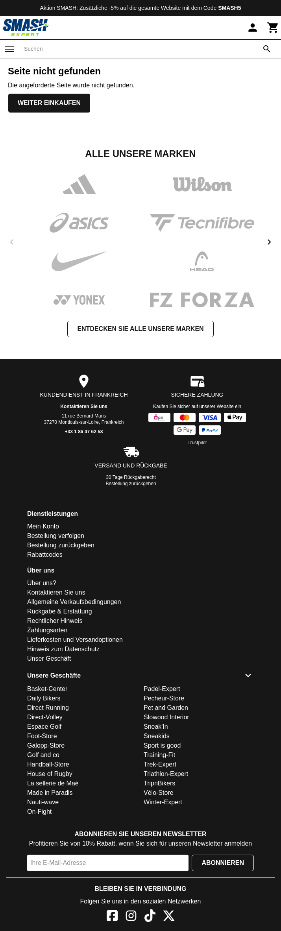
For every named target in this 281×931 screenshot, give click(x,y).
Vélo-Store (159, 792)
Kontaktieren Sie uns (83, 406)
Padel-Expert (162, 688)
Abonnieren (223, 862)
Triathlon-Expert (166, 773)
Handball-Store (48, 764)
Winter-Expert (163, 802)
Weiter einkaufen (49, 103)
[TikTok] (150, 917)
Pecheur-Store (164, 698)
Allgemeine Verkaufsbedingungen (74, 601)
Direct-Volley (45, 717)
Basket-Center (47, 688)
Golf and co (43, 755)
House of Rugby (49, 773)
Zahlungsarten (47, 630)
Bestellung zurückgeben (131, 483)
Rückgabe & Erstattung (59, 611)
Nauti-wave (43, 802)
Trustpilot (197, 442)
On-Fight (39, 811)
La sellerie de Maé (53, 783)
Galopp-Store (46, 745)
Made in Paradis (50, 792)
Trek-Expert (160, 764)
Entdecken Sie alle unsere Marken (140, 328)
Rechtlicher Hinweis (55, 620)
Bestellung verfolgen (55, 535)
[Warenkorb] (273, 27)
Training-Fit (159, 755)
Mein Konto (43, 526)
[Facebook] (112, 917)
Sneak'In (156, 726)
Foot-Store (42, 736)
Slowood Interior (166, 717)
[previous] (11, 242)
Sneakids (157, 736)
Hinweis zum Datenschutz (63, 649)
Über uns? (41, 583)
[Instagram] (131, 917)
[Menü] (9, 49)
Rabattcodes (45, 554)
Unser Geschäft (49, 658)
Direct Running (48, 707)
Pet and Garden (166, 707)
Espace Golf (44, 726)
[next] (269, 242)
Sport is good (162, 745)
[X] (169, 917)
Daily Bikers (43, 698)
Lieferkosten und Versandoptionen (75, 639)
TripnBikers (159, 783)
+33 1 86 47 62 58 (84, 431)
